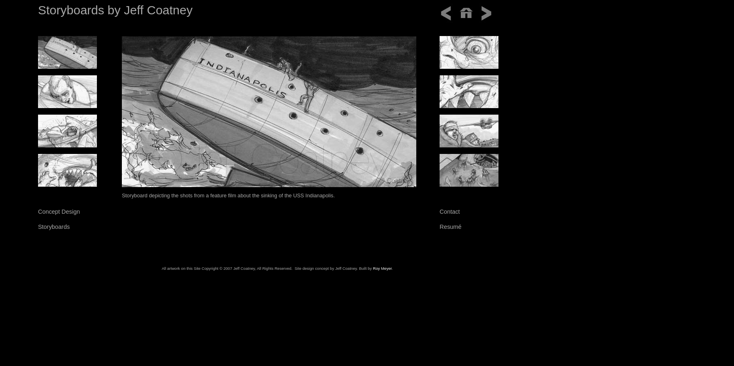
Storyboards (54, 227)
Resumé (451, 227)
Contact (450, 211)
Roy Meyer (382, 268)
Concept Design (59, 211)
